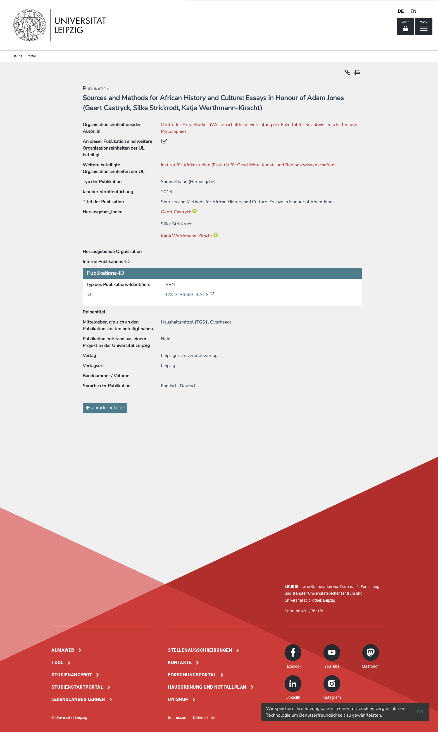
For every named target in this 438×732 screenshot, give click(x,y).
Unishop (178, 699)
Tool (57, 662)
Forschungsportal (192, 674)
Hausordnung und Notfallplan (207, 687)
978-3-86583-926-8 (187, 295)
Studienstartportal (77, 687)
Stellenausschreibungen (200, 650)
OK (420, 712)
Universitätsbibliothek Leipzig (310, 600)
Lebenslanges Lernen (78, 699)
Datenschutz (204, 717)
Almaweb (62, 650)
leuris (18, 56)
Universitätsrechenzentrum (331, 593)
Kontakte (180, 662)
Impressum (177, 717)
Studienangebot (71, 674)
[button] (348, 74)
